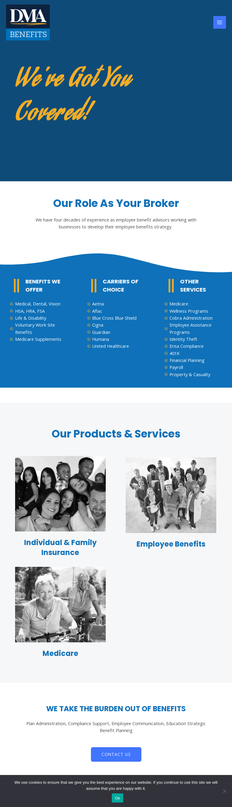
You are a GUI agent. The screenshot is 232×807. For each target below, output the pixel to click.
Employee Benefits (171, 544)
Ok (117, 798)
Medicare (60, 653)
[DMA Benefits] (28, 22)
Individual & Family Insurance (60, 547)
